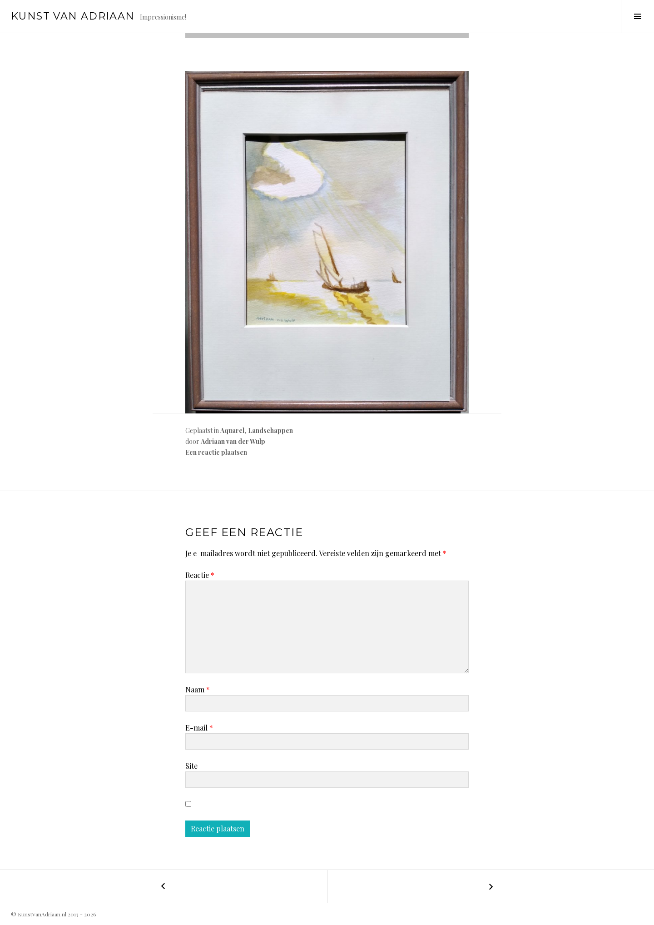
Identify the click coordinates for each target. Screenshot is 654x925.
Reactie (199, 575)
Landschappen (270, 430)
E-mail (199, 727)
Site (191, 766)
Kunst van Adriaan (72, 16)
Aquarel (232, 430)
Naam (197, 689)
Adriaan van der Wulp (233, 441)
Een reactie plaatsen (216, 452)
